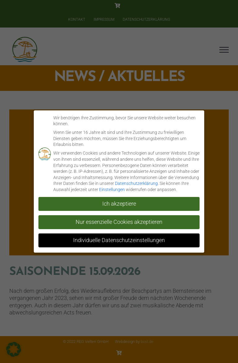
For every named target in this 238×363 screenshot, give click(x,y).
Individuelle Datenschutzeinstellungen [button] (119, 240)
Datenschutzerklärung (136, 183)
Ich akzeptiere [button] (119, 204)
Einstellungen (112, 189)
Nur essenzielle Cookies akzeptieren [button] (119, 222)
